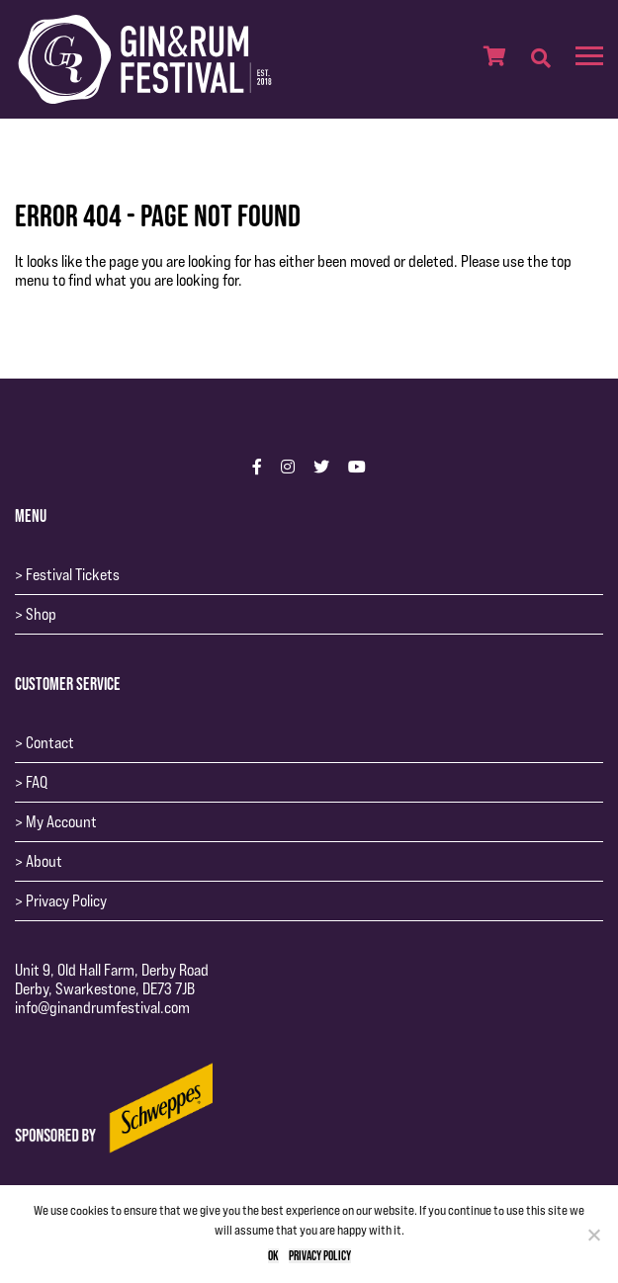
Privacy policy (320, 1255)
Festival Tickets (73, 574)
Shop (41, 614)
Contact (50, 742)
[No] (593, 1234)
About (44, 861)
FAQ (36, 782)
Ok (273, 1255)
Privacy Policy (66, 901)
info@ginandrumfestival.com (102, 1007)
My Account (61, 822)
